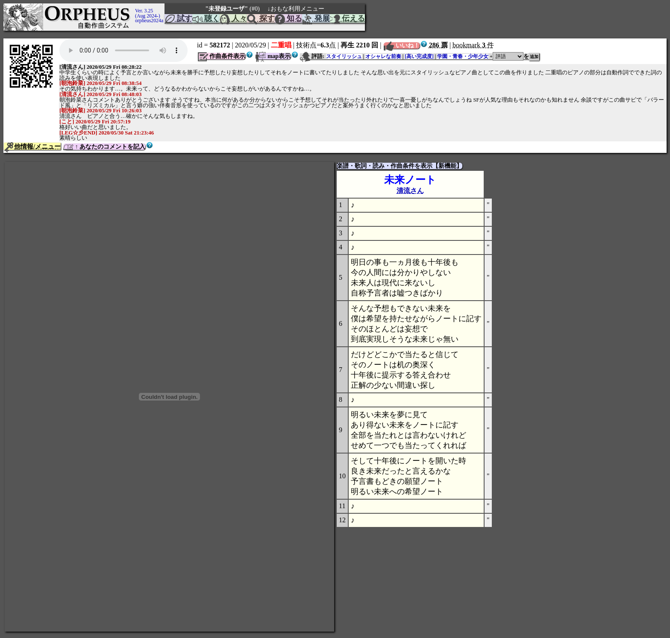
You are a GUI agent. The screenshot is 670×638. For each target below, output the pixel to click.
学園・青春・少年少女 (462, 56)
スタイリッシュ (344, 56)
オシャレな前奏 (383, 56)
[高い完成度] (419, 56)
